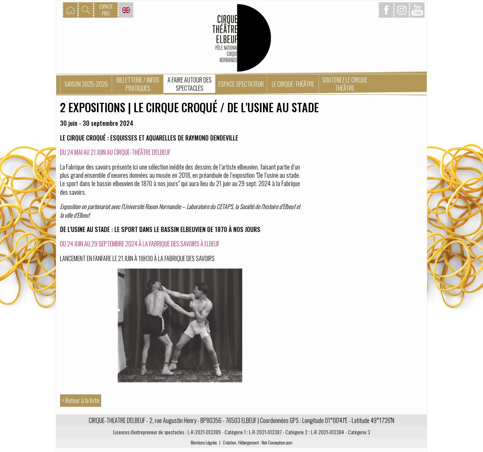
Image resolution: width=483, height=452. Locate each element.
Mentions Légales (204, 442)
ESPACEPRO (106, 9)
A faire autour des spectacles (190, 84)
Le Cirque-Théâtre (293, 84)
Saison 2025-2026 (86, 84)
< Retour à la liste (80, 400)
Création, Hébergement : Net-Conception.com (257, 442)
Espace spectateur (241, 84)
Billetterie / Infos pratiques (138, 84)
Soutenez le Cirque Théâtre (344, 84)
